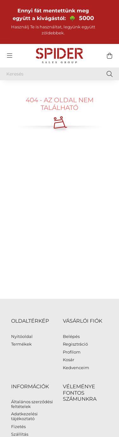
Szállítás (19, 434)
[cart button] (109, 55)
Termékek (21, 344)
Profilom (72, 352)
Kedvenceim (76, 367)
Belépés (71, 336)
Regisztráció (75, 344)
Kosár (68, 359)
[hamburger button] (9, 55)
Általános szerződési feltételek (32, 404)
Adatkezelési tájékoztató (24, 416)
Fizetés (18, 426)
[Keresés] (59, 74)
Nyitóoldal (22, 336)
